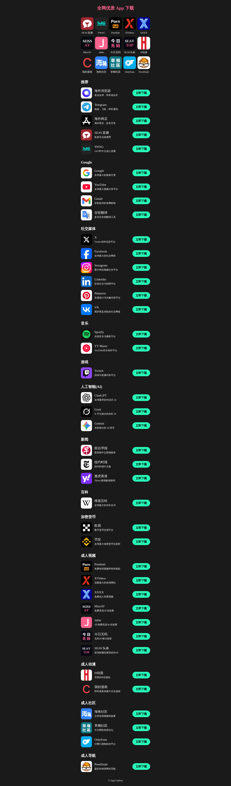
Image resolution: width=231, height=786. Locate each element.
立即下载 (141, 92)
